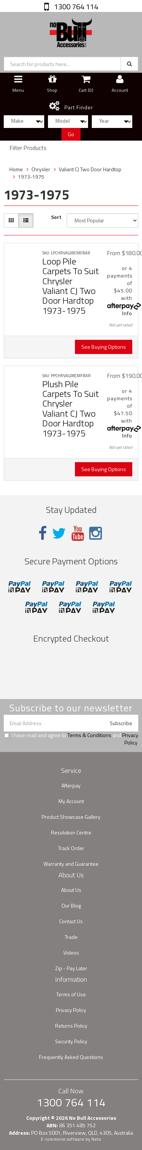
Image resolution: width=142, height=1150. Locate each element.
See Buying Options (103, 347)
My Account (71, 801)
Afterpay (71, 785)
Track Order (71, 848)
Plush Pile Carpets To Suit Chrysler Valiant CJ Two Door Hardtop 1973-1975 (70, 408)
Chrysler (40, 169)
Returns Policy (71, 1026)
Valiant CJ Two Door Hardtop (90, 169)
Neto (96, 1139)
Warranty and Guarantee (71, 864)
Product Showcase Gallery (71, 817)
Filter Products (28, 148)
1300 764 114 (75, 6)
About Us (71, 890)
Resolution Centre (71, 832)
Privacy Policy (130, 738)
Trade (71, 937)
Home (16, 169)
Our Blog (71, 905)
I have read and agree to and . (71, 738)
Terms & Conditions (89, 735)
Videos (71, 952)
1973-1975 (31, 177)
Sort (56, 217)
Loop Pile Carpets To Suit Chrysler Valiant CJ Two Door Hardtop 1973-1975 (70, 285)
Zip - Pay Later (71, 968)
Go (71, 134)
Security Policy (71, 1041)
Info (127, 313)
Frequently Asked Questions (71, 1057)
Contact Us (71, 921)
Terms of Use (71, 994)
